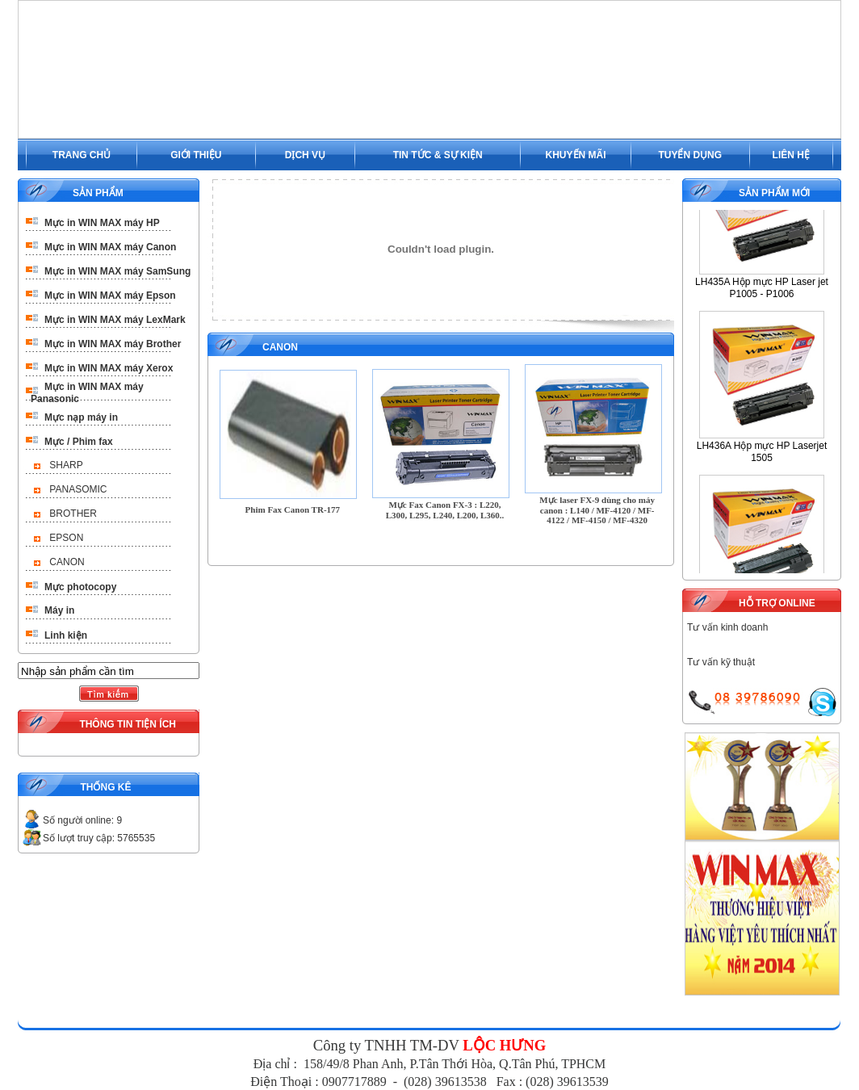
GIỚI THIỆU (195, 155)
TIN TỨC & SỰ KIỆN (438, 155)
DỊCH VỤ (305, 155)
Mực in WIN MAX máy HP (102, 222)
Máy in (59, 610)
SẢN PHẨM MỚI (774, 193)
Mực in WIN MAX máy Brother (112, 344)
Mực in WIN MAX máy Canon (110, 247)
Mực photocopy (80, 587)
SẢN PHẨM (98, 193)
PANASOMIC (78, 489)
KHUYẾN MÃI (576, 155)
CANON (66, 562)
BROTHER (73, 513)
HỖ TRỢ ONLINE (777, 603)
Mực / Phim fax (78, 441)
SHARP (65, 465)
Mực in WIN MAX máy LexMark (115, 319)
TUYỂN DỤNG (690, 155)
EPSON (66, 537)
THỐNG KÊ (105, 787)
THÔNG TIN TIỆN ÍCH (127, 724)
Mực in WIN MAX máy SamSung (117, 271)
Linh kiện (65, 635)
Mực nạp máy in (81, 417)
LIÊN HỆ (791, 155)
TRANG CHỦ (81, 155)
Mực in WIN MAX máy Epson (110, 295)
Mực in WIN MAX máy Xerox (108, 368)
